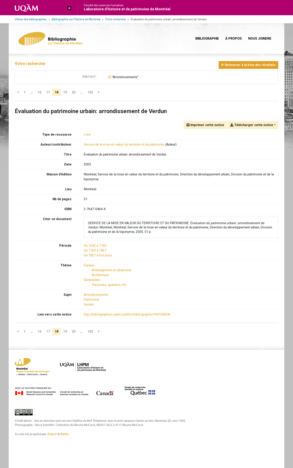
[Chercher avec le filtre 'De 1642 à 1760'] (95, 246)
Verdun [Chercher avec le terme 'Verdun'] (89, 304)
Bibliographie (207, 38)
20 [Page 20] (73, 92)
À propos (233, 38)
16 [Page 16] (39, 92)
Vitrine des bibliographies (31, 19)
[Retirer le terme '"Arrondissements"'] (125, 77)
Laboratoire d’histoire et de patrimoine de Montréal (127, 9)
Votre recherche (115, 19)
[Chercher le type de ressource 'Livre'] (87, 134)
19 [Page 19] (65, 92)
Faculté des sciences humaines (104, 5)
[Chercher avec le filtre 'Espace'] (89, 265)
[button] (69, 8)
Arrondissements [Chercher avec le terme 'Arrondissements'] (96, 295)
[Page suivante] (98, 92)
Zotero (52, 434)
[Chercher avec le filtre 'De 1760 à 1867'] (95, 250)
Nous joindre (259, 38)
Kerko (65, 434)
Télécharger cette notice (251, 125)
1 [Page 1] (25, 92)
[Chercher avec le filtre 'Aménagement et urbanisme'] (112, 270)
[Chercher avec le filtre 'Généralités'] (92, 280)
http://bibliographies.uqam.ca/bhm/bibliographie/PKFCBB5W (127, 314)
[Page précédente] (18, 92)
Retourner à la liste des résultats (248, 65)
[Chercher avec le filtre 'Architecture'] (100, 275)
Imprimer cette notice (205, 125)
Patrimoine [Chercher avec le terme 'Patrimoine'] (91, 300)
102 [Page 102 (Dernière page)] (90, 92)
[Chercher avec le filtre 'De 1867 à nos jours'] (98, 255)
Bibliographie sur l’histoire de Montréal (76, 19)
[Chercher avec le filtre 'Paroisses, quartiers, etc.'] (109, 285)
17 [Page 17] (48, 92)
